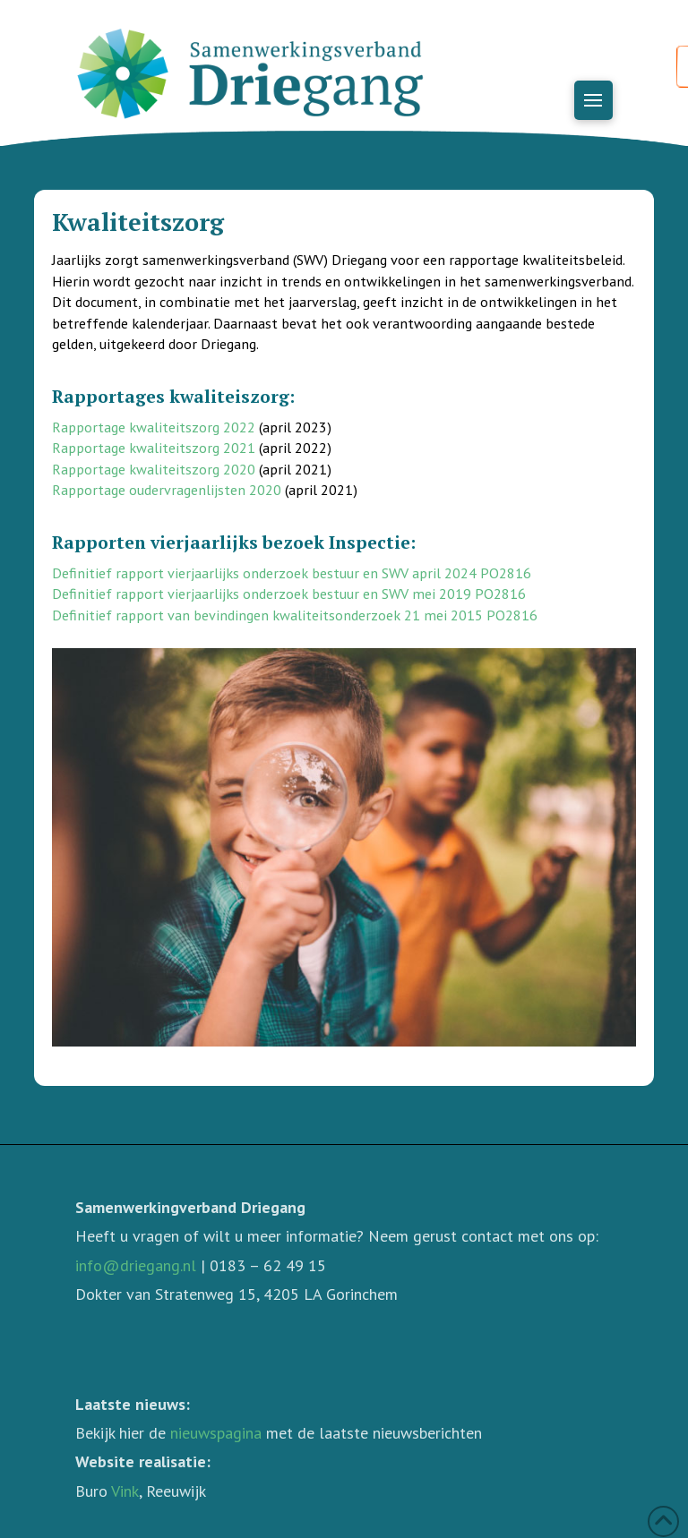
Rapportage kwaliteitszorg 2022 (153, 427)
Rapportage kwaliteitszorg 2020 (153, 469)
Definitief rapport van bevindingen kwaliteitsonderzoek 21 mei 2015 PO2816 (295, 615)
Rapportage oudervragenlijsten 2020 (166, 490)
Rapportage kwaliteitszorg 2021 (153, 448)
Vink (125, 1491)
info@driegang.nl (135, 1265)
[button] (593, 100)
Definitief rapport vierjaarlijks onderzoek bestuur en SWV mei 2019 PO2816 (289, 593)
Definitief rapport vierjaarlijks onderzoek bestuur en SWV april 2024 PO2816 (291, 573)
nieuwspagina (216, 1433)
